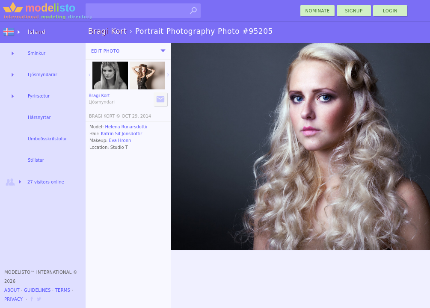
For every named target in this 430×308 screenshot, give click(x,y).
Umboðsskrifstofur (47, 138)
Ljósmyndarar (42, 74)
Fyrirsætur (39, 96)
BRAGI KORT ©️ (104, 116)
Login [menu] (390, 11)
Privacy (13, 299)
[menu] (163, 51)
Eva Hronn (120, 140)
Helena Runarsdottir (126, 126)
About (12, 290)
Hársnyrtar (39, 117)
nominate (317, 11)
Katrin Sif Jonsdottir (121, 133)
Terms (62, 290)
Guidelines (37, 290)
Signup (354, 11)
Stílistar (36, 160)
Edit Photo (105, 51)
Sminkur (36, 53)
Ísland (37, 32)
